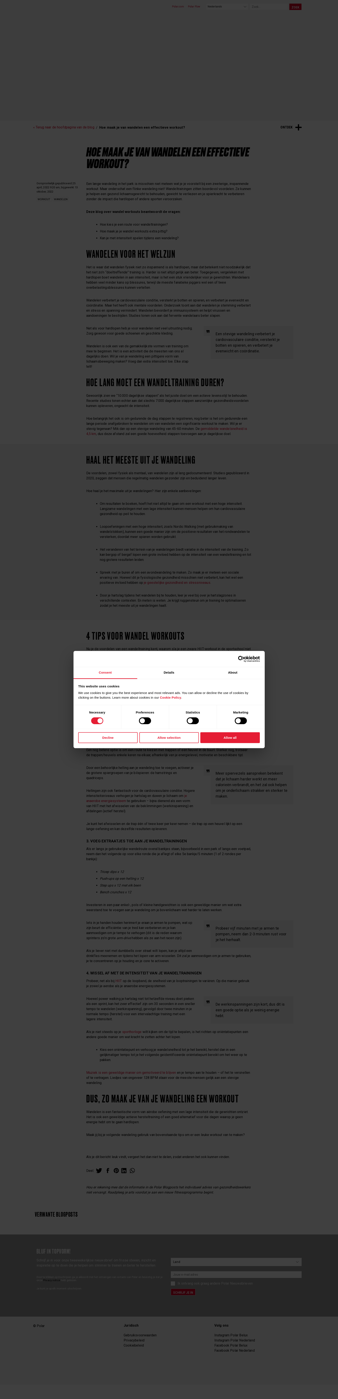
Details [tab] (169, 672)
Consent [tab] (105, 672)
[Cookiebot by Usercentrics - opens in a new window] (241, 659)
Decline (107, 737)
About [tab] (232, 672)
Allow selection (169, 737)
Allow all (230, 737)
